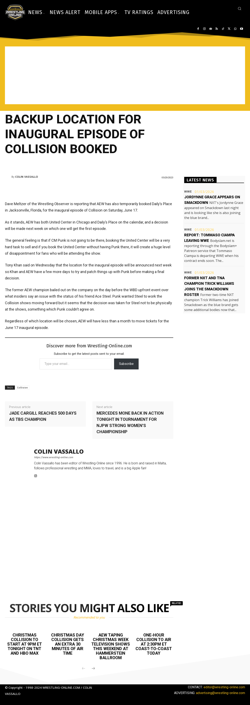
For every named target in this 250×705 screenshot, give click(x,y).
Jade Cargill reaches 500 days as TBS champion (43, 416)
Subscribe (126, 364)
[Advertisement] (125, 75)
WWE (188, 191)
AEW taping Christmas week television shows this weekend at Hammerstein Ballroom (110, 646)
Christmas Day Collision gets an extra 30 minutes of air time (67, 644)
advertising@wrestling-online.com (220, 693)
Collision (22, 387)
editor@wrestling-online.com (224, 687)
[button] (239, 8)
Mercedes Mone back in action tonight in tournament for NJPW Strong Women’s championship (130, 422)
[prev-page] (83, 668)
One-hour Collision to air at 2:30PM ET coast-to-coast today (154, 644)
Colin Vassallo (26, 177)
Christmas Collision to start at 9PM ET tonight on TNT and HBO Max (24, 644)
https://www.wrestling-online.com (53, 457)
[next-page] (93, 668)
